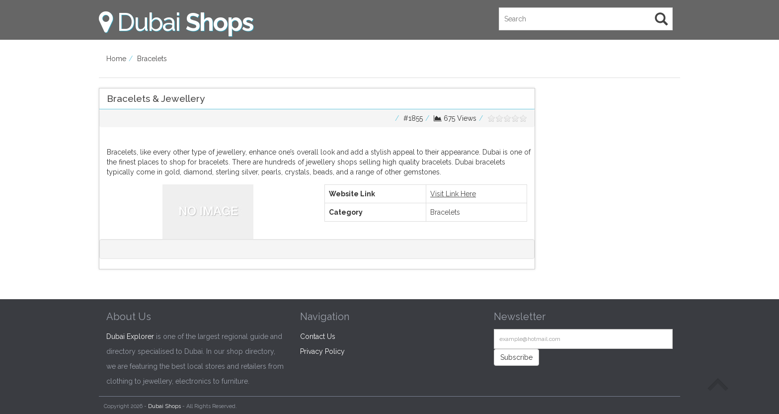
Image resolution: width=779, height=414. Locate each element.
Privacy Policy (322, 351)
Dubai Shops (164, 406)
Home (116, 59)
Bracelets (152, 59)
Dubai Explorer (130, 336)
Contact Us (317, 336)
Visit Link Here (453, 194)
